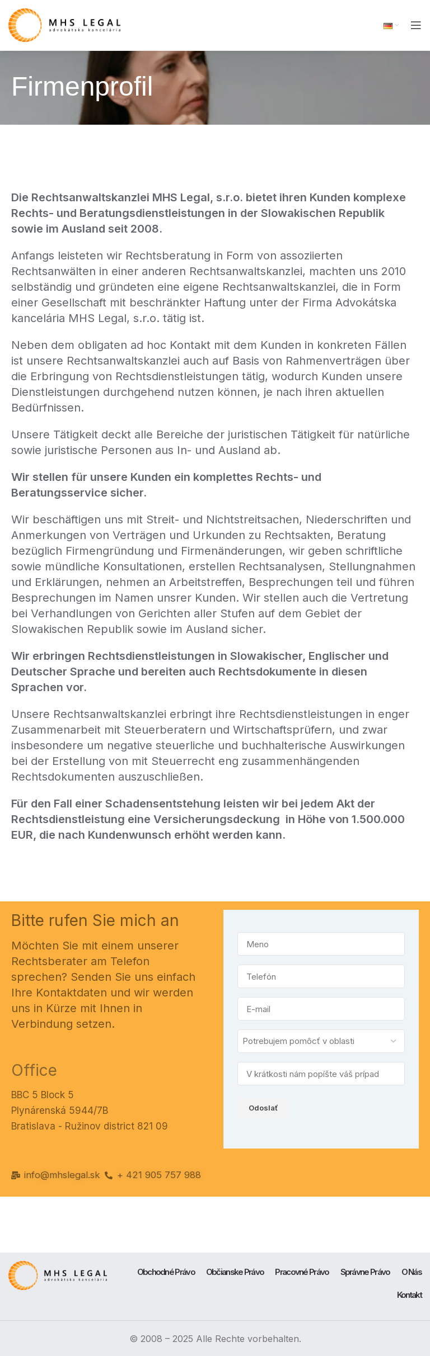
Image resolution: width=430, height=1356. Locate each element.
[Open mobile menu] (416, 25)
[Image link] (57, 1273)
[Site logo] (64, 24)
